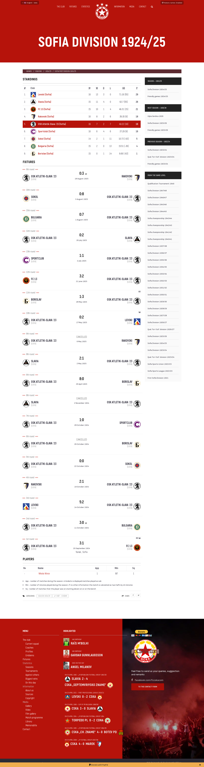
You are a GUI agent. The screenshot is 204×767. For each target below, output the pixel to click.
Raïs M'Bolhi (79, 643)
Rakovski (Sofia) (46, 116)
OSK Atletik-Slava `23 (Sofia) (52, 124)
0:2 (81, 235)
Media (131, 6)
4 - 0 (99, 732)
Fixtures (73, 6)
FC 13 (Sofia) (44, 109)
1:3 (81, 296)
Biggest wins (31, 678)
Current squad (32, 643)
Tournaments (31, 671)
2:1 (81, 358)
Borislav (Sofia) (45, 153)
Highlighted (69, 631)
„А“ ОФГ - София (60, 596)
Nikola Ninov (44, 573)
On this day (30, 682)
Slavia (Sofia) (44, 102)
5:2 (81, 502)
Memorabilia (31, 725)
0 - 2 (85, 697)
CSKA (92, 697)
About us (29, 690)
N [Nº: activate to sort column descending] (24, 568)
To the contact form (147, 687)
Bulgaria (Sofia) (46, 146)
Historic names (172, 3)
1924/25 (48, 71)
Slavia (76, 679)
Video (27, 709)
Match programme (34, 717)
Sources (29, 694)
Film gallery (30, 713)
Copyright (29, 698)
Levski (76, 697)
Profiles (29, 651)
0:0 (81, 461)
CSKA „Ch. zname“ (84, 732)
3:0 (81, 522)
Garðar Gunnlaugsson (87, 655)
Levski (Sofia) (45, 94)
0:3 (81, 173)
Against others (32, 675)
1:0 (81, 419)
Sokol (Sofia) (44, 138)
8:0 (81, 378)
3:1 (81, 543)
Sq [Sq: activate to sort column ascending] (133, 568)
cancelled (81, 337)
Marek (90, 744)
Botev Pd (110, 732)
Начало (29, 71)
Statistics (85, 6)
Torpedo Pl (80, 720)
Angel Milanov (81, 667)
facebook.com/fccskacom (149, 680)
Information (119, 6)
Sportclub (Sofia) (46, 131)
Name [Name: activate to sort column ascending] (40, 568)
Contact (142, 6)
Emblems (29, 655)
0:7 (81, 214)
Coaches (29, 647)
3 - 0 (82, 708)
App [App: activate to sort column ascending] (97, 568)
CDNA (99, 720)
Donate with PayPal (98, 765)
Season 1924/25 (44, 596)
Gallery (28, 706)
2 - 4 (85, 679)
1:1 (81, 255)
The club (61, 6)
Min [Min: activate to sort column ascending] (116, 568)
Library (28, 721)
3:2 (81, 276)
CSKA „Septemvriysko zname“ (85, 685)
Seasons (38, 71)
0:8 (81, 194)
